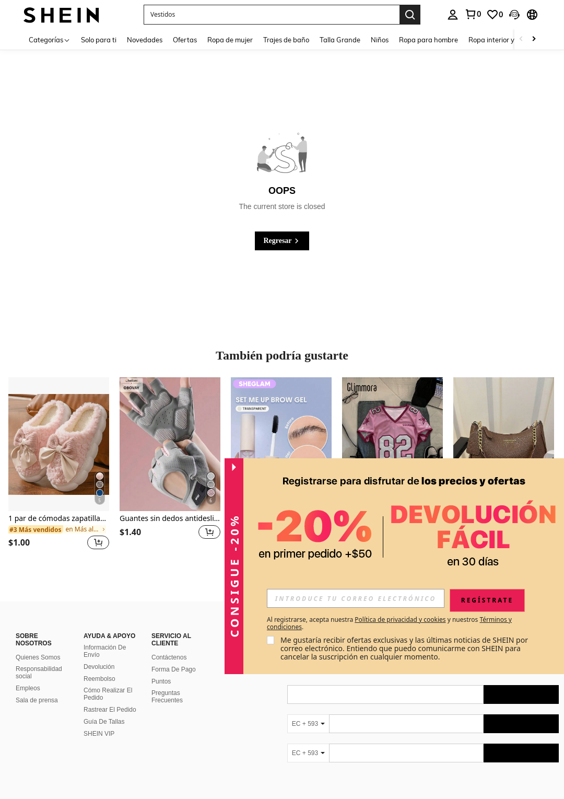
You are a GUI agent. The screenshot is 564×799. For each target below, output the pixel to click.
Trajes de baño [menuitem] (286, 40)
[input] (355, 598)
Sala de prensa (37, 700)
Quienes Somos (38, 657)
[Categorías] (50, 39)
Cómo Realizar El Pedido (108, 694)
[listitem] (58, 470)
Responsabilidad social (39, 672)
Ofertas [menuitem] (185, 40)
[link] (472, 14)
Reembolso (99, 678)
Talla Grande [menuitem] (340, 40)
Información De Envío (105, 651)
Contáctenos (168, 657)
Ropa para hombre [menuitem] (428, 40)
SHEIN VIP (99, 733)
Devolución (99, 666)
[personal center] (452, 14)
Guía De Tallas (104, 721)
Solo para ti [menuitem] (98, 40)
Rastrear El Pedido (110, 709)
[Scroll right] (533, 39)
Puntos (161, 681)
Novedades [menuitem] (144, 40)
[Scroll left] (521, 39)
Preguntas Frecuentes (167, 696)
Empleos (28, 688)
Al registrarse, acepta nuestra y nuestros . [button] (389, 623)
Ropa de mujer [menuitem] (230, 40)
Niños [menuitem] (380, 40)
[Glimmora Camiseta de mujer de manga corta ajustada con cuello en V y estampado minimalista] (392, 444)
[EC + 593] (308, 723)
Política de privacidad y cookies (400, 619)
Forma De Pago (173, 669)
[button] (272, 15)
